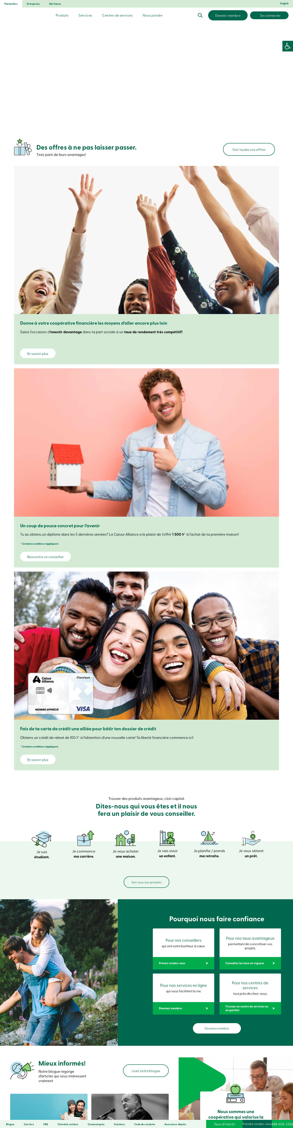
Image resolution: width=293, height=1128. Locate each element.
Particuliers (11, 4)
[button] (287, 46)
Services (85, 15)
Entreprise (165, 959)
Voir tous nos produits (146, 400)
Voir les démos (142, 1060)
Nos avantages (82, 870)
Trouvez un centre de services (235, 1057)
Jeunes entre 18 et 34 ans (236, 657)
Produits (62, 15)
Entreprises (33, 4)
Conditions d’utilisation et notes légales (117, 1114)
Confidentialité (82, 1114)
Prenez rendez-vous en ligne (53, 1056)
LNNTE (166, 1114)
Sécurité (65, 1114)
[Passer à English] (283, 4)
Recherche (200, 15)
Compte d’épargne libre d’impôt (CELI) (68, 757)
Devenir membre (228, 15)
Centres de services (117, 15)
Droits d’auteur (151, 1114)
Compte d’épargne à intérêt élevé (146, 757)
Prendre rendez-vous (232, 1124)
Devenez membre (217, 547)
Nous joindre (153, 15)
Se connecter (270, 15)
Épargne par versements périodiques (224, 757)
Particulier (139, 959)
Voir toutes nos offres (249, 149)
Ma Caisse (55, 4)
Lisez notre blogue (146, 589)
